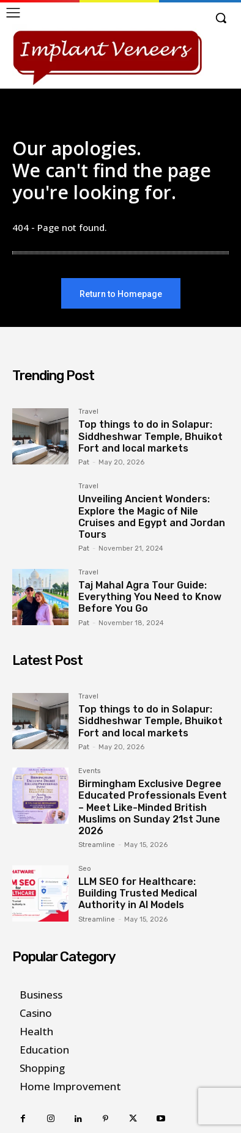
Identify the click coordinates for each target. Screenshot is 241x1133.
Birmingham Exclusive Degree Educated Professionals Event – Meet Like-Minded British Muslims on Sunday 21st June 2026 (152, 807)
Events (89, 771)
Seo (84, 869)
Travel (88, 412)
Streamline (96, 845)
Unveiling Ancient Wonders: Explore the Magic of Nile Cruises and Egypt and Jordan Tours (151, 516)
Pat (83, 462)
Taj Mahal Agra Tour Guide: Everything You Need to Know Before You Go (149, 596)
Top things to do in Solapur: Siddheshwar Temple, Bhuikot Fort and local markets (150, 436)
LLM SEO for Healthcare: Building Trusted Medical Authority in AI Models (137, 893)
